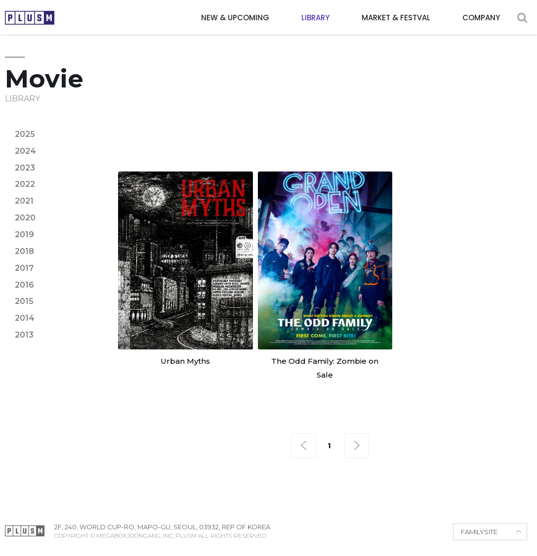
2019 (24, 234)
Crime (354, 124)
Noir (238, 142)
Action (148, 124)
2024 (25, 151)
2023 (25, 167)
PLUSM (29, 18)
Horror (150, 142)
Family (465, 124)
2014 (25, 318)
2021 (24, 201)
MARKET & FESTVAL (396, 17)
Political (323, 142)
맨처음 (303, 445)
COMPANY (481, 17)
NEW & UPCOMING (235, 17)
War (503, 142)
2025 (25, 134)
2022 (25, 184)
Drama (394, 124)
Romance (377, 142)
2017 (24, 268)
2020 (25, 217)
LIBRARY (315, 17)
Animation (260, 124)
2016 (24, 285)
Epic (430, 124)
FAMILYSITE (479, 532)
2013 (24, 335)
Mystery (198, 142)
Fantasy (509, 124)
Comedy (312, 124)
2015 (24, 301)
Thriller (463, 142)
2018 (24, 251)
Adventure (200, 124)
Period (275, 142)
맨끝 (356, 445)
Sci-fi (421, 142)
